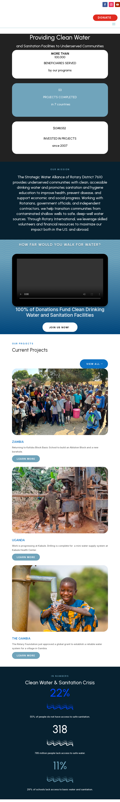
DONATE (104, 17)
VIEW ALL (93, 364)
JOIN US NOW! (59, 327)
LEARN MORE (26, 458)
